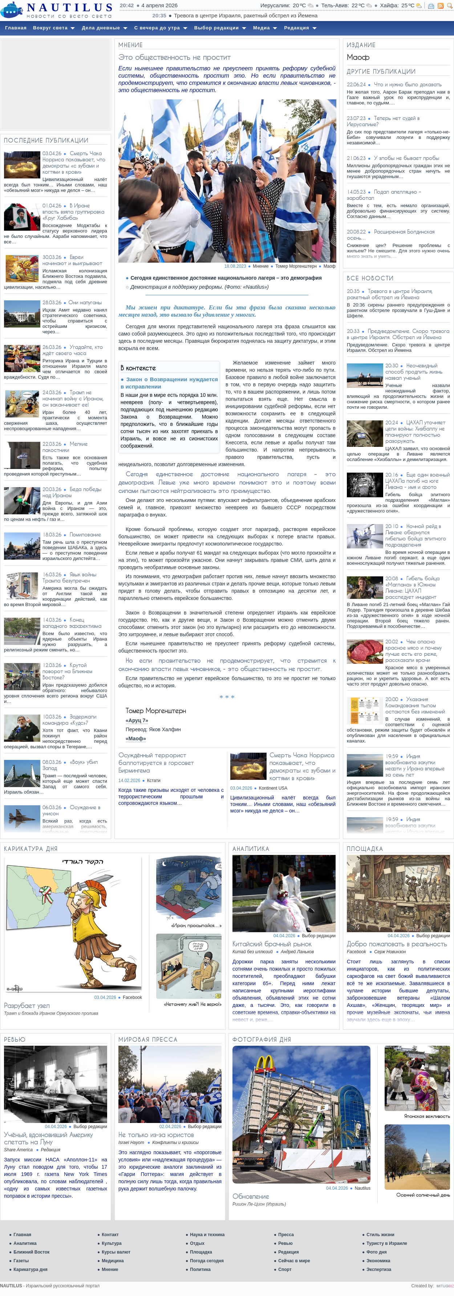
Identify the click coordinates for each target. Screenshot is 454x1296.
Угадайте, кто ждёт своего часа (72, 350)
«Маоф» (136, 738)
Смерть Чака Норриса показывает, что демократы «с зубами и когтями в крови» (73, 162)
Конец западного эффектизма (71, 623)
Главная (22, 1234)
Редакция (288, 1252)
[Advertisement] (55, 84)
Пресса (286, 1234)
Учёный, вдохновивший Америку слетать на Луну (48, 1138)
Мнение (110, 1269)
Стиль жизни (380, 1234)
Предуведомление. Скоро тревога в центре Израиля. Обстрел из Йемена (398, 334)
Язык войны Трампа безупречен (69, 577)
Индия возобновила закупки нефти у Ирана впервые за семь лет (415, 765)
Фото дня (376, 1252)
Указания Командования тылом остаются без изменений (415, 705)
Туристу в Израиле (386, 1243)
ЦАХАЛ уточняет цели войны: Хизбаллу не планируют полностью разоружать (415, 431)
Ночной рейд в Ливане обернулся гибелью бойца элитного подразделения (415, 535)
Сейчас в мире (294, 1260)
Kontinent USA (273, 788)
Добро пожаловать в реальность (397, 943)
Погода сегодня (207, 1260)
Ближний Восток (31, 1252)
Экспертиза (378, 1269)
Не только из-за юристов (156, 1134)
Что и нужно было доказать (408, 84)
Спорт (284, 1269)
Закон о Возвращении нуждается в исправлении (169, 383)
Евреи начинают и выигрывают (72, 260)
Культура (111, 1243)
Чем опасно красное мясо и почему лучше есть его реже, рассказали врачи (413, 650)
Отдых (197, 1243)
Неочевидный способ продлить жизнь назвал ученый (413, 371)
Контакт (110, 1234)
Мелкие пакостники (65, 447)
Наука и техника (207, 1234)
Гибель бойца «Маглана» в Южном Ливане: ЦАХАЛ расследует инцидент (412, 587)
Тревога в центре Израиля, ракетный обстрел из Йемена (390, 294)
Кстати (154, 780)
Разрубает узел (26, 1005)
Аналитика (25, 1243)
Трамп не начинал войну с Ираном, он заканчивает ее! (73, 398)
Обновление (250, 1196)
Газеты (21, 1260)
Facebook (132, 997)
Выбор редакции (319, 935)
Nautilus (362, 1188)
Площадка (201, 1252)
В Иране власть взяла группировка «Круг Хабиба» (73, 211)
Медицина (112, 1260)
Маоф (330, 266)
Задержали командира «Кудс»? (69, 719)
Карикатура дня (30, 1269)
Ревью (285, 1243)
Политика (200, 1269)
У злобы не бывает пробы (406, 158)
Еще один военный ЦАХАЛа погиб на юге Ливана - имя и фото (417, 481)
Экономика (378, 1260)
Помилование (85, 534)
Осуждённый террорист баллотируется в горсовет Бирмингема (156, 763)
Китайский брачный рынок (271, 943)
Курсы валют (116, 1252)
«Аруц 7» (137, 720)
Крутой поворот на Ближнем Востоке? (67, 671)
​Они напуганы (85, 302)
